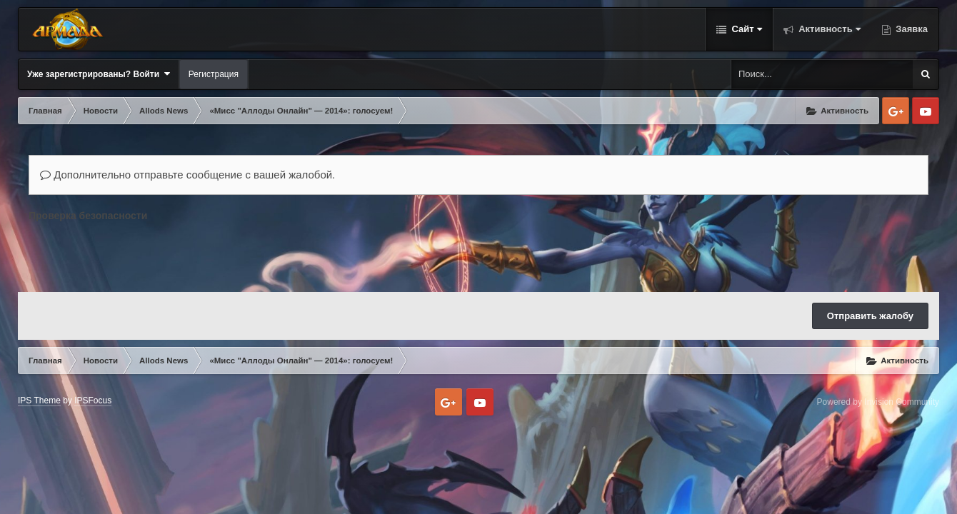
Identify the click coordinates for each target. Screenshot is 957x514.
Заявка (910, 29)
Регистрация (214, 74)
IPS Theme (39, 400)
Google (895, 110)
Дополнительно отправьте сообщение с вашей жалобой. (187, 174)
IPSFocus (92, 400)
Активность (828, 29)
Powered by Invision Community (878, 402)
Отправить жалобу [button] (870, 316)
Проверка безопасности (88, 215)
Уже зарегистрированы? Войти (98, 74)
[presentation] (137, 253)
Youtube (925, 110)
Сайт (745, 29)
